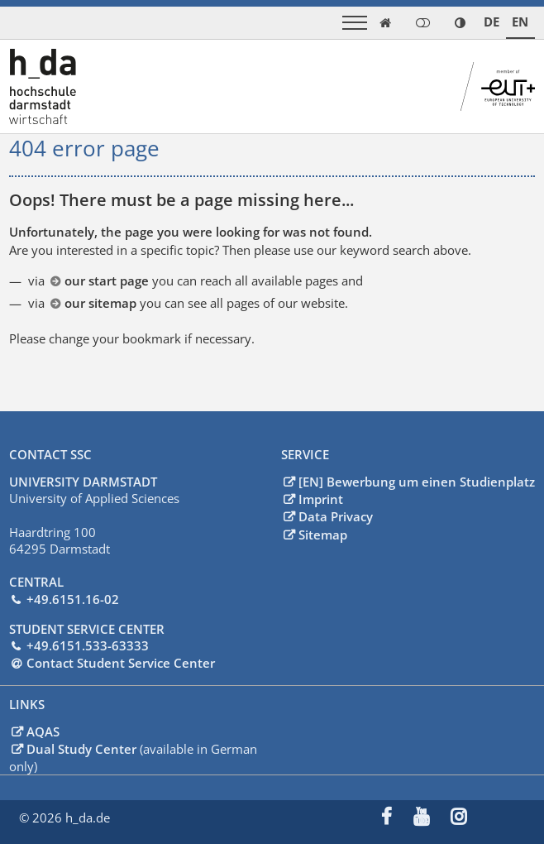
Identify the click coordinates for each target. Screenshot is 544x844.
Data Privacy (335, 515)
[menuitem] (397, 817)
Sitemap (322, 533)
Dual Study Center (83, 748)
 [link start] (385, 23)
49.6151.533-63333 (91, 644)
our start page (106, 280)
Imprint (320, 498)
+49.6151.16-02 (72, 598)
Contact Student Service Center (120, 662)
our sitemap (100, 303)
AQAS (43, 730)
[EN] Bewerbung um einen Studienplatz (416, 480)
